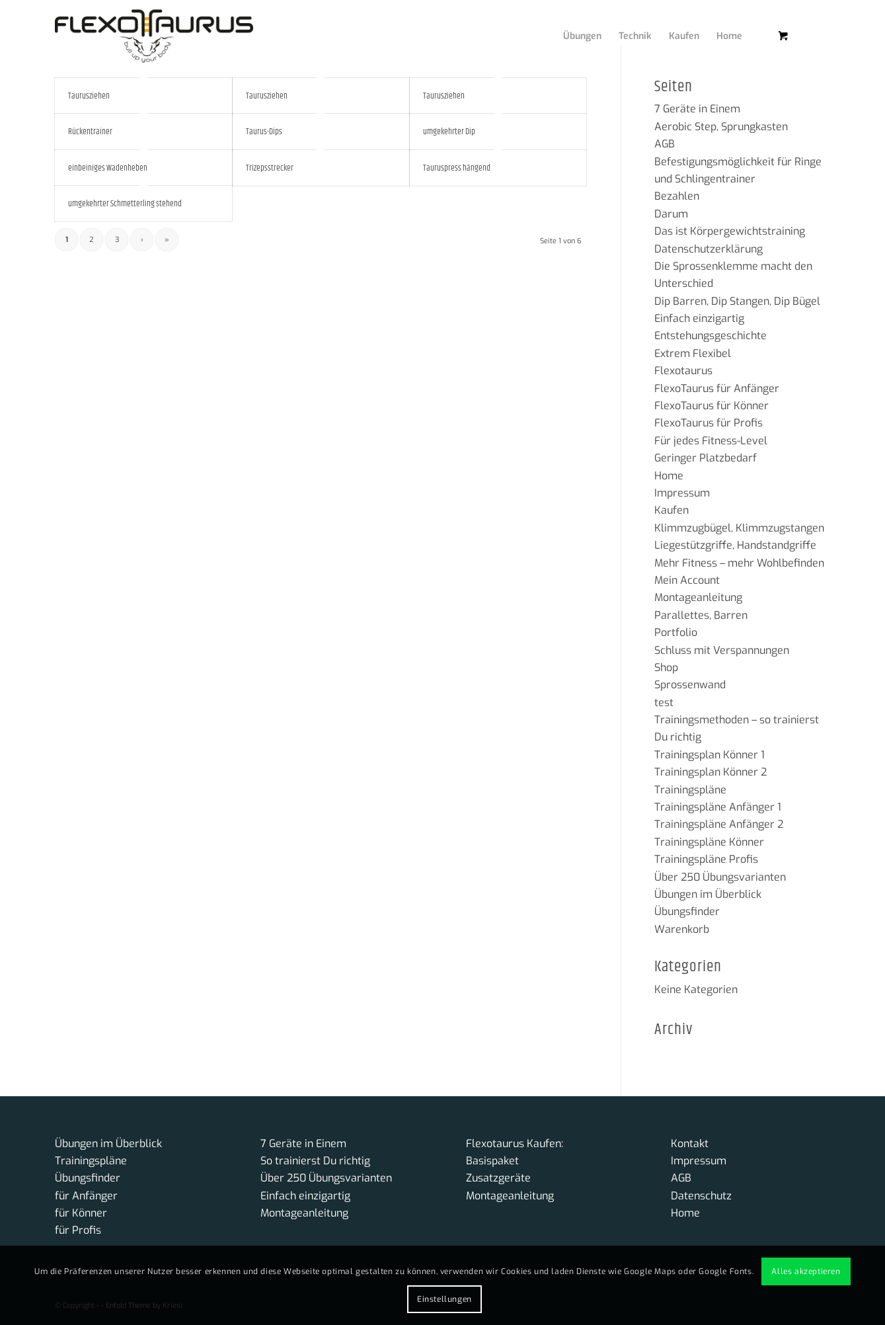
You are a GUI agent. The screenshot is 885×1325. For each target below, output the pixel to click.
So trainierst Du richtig (315, 1161)
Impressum (682, 493)
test (663, 702)
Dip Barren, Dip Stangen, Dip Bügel (737, 301)
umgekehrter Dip (449, 131)
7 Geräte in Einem (697, 109)
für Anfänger (86, 1196)
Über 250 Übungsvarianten (720, 877)
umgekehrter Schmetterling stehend (125, 203)
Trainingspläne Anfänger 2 (718, 824)
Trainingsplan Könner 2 (710, 772)
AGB (664, 144)
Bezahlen (676, 196)
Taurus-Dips (264, 131)
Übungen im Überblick (707, 894)
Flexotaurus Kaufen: (514, 1143)
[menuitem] (572, 23)
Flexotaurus (683, 371)
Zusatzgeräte (498, 1178)
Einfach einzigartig (699, 318)
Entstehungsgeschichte (710, 335)
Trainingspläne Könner (709, 842)
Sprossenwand (690, 685)
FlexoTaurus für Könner (711, 406)
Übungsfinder (687, 911)
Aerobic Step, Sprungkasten (721, 127)
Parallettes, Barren (701, 615)
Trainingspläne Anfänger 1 (717, 807)
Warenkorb (681, 929)
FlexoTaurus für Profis (708, 423)
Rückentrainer (90, 131)
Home (668, 476)
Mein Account (687, 580)
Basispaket (492, 1161)
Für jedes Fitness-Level (710, 441)
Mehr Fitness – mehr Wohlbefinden (739, 563)
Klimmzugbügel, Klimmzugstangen (739, 528)
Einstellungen (444, 1299)
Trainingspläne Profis (706, 859)
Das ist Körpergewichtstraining (729, 231)
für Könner (81, 1213)
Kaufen (671, 510)
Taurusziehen (89, 95)
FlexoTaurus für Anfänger (716, 388)
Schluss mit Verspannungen (721, 650)
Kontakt (690, 1143)
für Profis (78, 1230)
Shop (666, 667)
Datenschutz (701, 1196)
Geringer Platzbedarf (705, 458)
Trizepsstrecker (269, 168)
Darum (671, 214)
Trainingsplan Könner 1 (709, 755)
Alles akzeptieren (805, 1271)
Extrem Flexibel (692, 353)
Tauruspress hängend (456, 168)
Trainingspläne (690, 790)
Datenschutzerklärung (708, 249)
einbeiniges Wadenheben (107, 168)
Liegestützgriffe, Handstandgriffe (735, 545)
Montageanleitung (698, 597)
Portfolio (675, 632)
